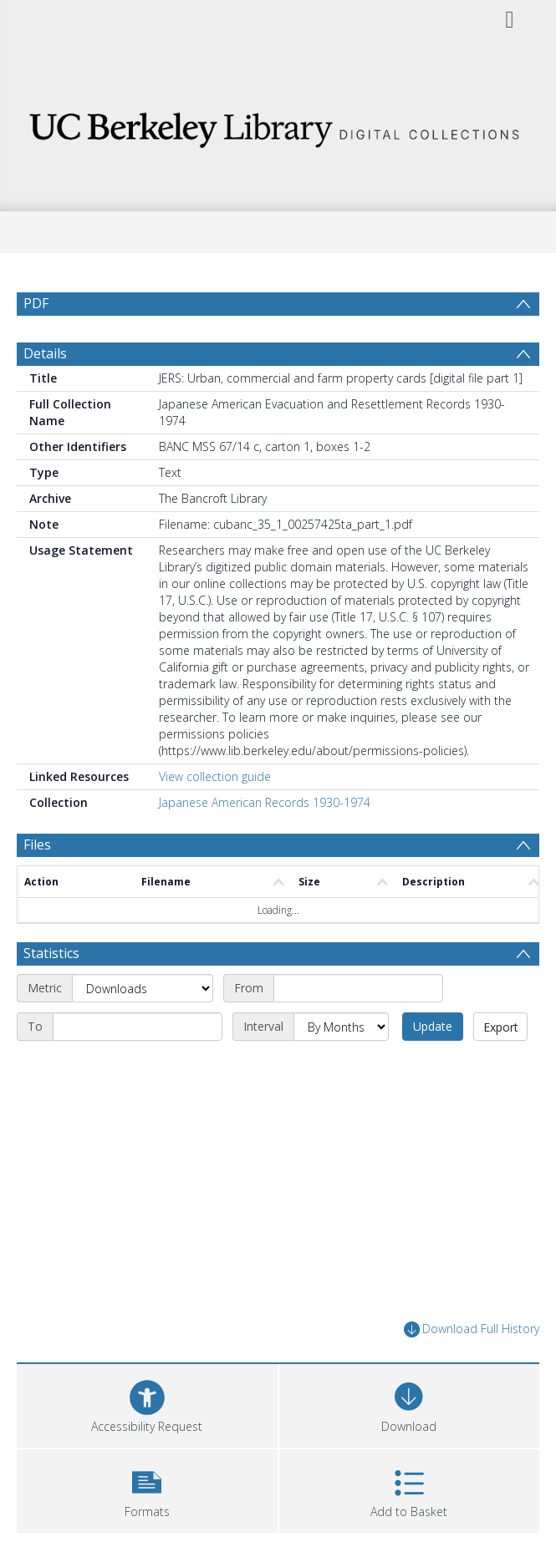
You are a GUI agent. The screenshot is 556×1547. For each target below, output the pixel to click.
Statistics (51, 953)
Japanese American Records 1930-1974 (264, 802)
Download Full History (471, 1329)
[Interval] (341, 1026)
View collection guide (215, 776)
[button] (147, 1489)
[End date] (137, 1026)
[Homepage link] (278, 125)
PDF (35, 303)
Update (432, 1026)
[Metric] (142, 988)
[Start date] (358, 988)
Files (37, 844)
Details (45, 353)
